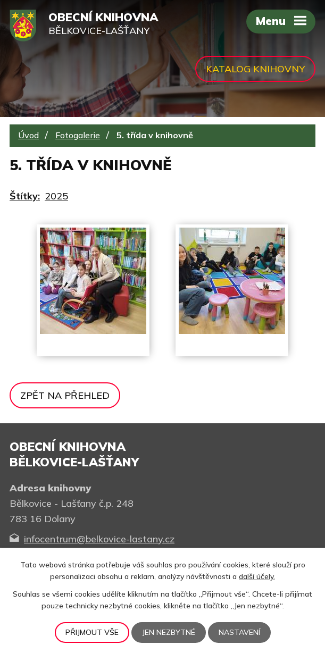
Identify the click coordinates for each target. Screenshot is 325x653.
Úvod (28, 135)
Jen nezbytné (168, 632)
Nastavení (239, 632)
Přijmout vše (92, 632)
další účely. (257, 576)
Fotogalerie (77, 135)
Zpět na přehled (65, 395)
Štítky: (25, 196)
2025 (56, 196)
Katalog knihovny (255, 69)
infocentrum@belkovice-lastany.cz (99, 539)
